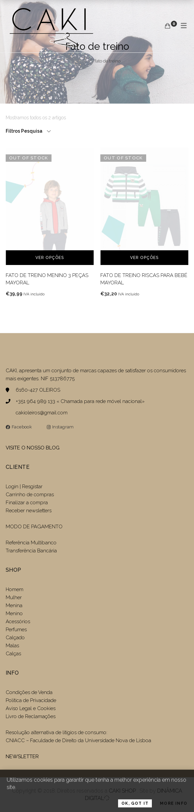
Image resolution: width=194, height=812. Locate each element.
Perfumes (16, 630)
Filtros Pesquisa (24, 131)
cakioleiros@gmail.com (42, 413)
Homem (14, 589)
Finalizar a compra (27, 503)
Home (80, 60)
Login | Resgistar (24, 487)
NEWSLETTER (22, 757)
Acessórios (18, 622)
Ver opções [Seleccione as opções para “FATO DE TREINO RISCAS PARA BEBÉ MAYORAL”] (144, 257)
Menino (14, 614)
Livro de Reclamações (31, 716)
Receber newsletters (29, 511)
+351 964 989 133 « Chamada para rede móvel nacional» (80, 401)
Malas (12, 646)
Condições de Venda (29, 692)
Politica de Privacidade (31, 700)
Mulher (14, 597)
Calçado (15, 638)
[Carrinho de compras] (167, 25)
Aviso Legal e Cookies (31, 708)
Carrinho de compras (30, 495)
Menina (14, 605)
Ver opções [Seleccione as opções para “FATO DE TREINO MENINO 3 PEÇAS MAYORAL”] (49, 257)
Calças (13, 654)
